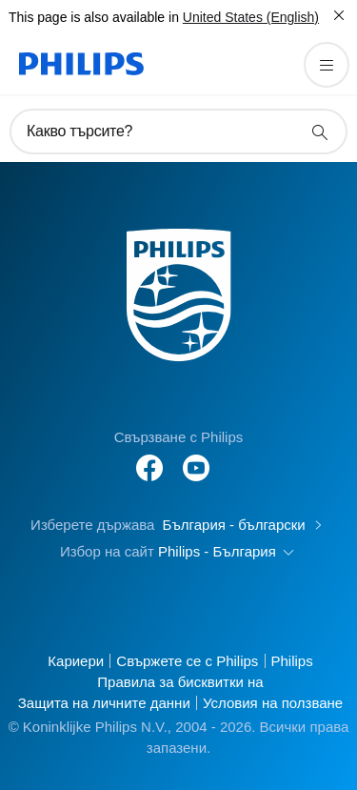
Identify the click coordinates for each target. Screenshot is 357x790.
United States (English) (251, 17)
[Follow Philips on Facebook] (149, 458)
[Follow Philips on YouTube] (196, 458)
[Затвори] (338, 15)
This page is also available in (94, 17)
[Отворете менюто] (326, 65)
